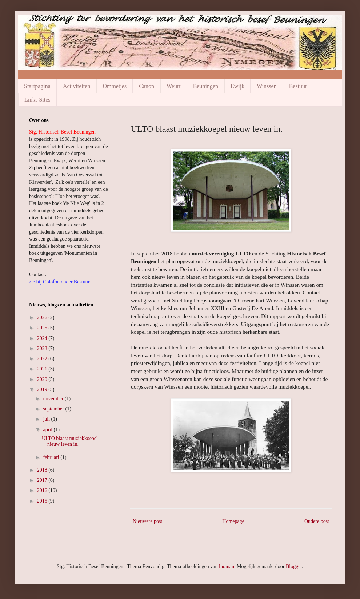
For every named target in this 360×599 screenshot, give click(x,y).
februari (51, 457)
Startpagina (37, 86)
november (53, 398)
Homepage (233, 521)
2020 (43, 379)
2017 (43, 480)
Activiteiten (77, 86)
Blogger (294, 566)
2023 (43, 348)
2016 (43, 490)
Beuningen (205, 86)
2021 (43, 369)
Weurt (174, 86)
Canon (146, 86)
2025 (43, 327)
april (48, 429)
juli (47, 419)
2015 (43, 501)
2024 (43, 338)
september (54, 409)
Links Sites (37, 99)
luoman (226, 566)
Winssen (266, 86)
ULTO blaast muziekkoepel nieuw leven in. (70, 441)
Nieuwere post (147, 521)
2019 (43, 389)
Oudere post (316, 521)
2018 (43, 470)
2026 (43, 317)
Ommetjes (115, 86)
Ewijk (237, 86)
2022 (43, 358)
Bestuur (298, 86)
